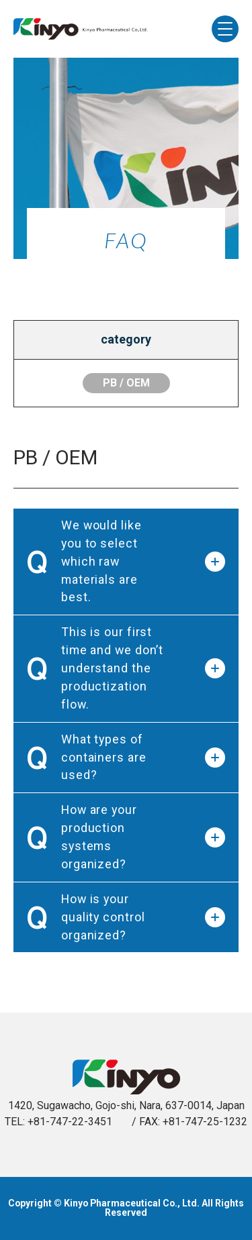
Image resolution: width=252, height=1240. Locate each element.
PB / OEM (126, 382)
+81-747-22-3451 (70, 1121)
